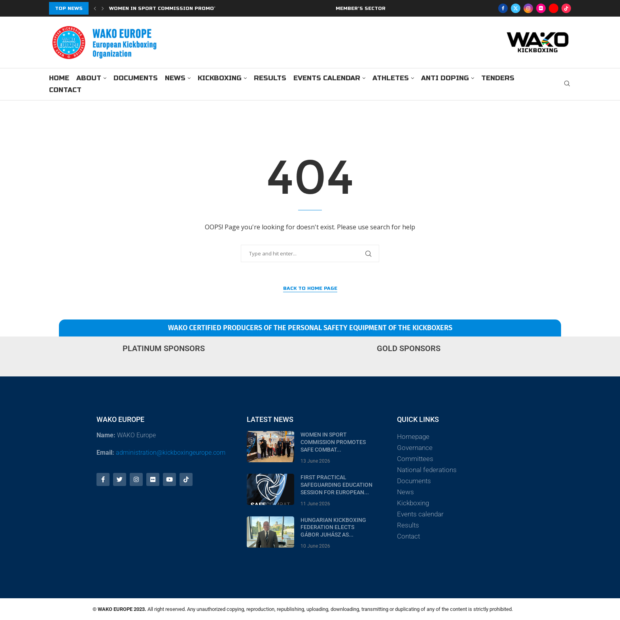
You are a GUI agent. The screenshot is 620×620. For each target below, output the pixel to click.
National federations (427, 470)
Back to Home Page (310, 288)
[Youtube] (553, 8)
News (175, 78)
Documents (135, 78)
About (88, 78)
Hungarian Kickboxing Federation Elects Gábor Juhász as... (333, 527)
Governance (415, 448)
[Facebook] (503, 8)
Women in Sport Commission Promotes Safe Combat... (333, 442)
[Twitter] (515, 8)
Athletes (390, 78)
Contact (65, 90)
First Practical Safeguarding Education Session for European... (336, 484)
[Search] (567, 84)
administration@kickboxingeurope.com (170, 452)
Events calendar (326, 78)
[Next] (103, 8)
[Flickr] (541, 8)
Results (270, 78)
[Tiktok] (566, 8)
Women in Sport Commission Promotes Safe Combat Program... (202, 8)
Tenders (497, 78)
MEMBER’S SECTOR (361, 8)
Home (59, 78)
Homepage (413, 436)
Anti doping (445, 78)
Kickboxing (220, 78)
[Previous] (95, 8)
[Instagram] (528, 8)
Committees (415, 459)
